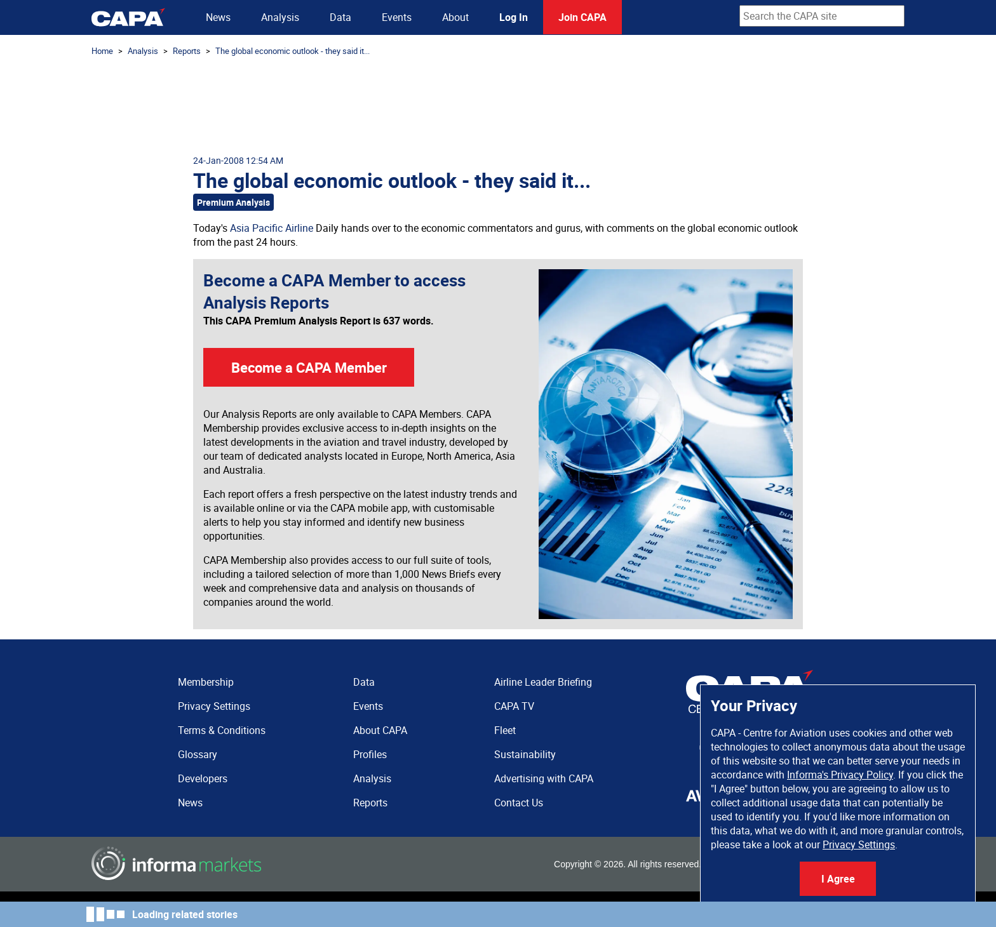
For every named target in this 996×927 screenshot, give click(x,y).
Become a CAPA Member (309, 367)
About (455, 17)
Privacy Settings (859, 844)
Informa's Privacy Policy (840, 775)
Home (102, 51)
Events (397, 17)
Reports (187, 51)
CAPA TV (514, 706)
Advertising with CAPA (543, 778)
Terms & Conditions (222, 730)
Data (340, 17)
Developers (202, 778)
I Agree (838, 879)
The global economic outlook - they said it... (292, 51)
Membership (206, 682)
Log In (513, 17)
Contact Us (518, 803)
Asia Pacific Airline (271, 228)
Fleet (505, 730)
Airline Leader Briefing (543, 682)
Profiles (370, 754)
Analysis (280, 17)
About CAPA (380, 730)
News (218, 17)
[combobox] (822, 16)
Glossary (197, 754)
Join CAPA (582, 17)
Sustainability (525, 754)
